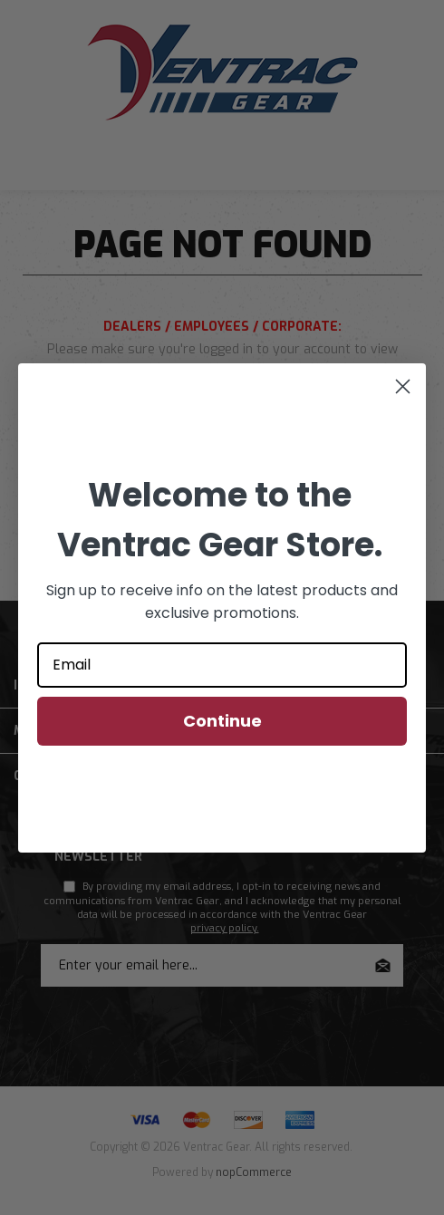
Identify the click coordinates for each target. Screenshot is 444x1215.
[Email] (222, 665)
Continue (222, 720)
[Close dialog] (403, 386)
